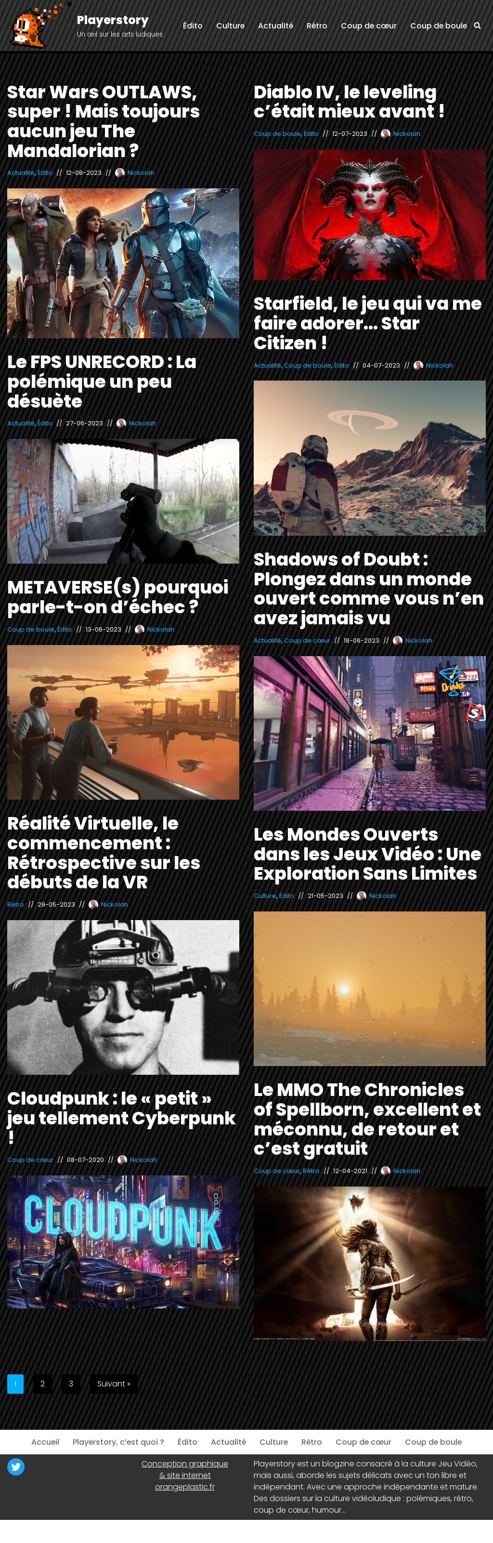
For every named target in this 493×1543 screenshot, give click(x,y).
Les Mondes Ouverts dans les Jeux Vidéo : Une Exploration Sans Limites (367, 854)
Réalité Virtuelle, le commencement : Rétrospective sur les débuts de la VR (103, 853)
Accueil (43, 1442)
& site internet (185, 1475)
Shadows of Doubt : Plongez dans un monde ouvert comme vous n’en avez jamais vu (369, 589)
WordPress (101, 1531)
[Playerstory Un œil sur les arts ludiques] (85, 26)
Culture (227, 25)
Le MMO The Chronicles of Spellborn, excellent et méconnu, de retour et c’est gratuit (367, 1119)
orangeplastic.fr (185, 1486)
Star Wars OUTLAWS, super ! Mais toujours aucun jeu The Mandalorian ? (103, 121)
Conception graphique (185, 1463)
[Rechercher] (477, 25)
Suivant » (113, 1383)
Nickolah (141, 172)
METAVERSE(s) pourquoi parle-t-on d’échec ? (117, 597)
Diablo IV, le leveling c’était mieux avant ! (349, 101)
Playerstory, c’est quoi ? (117, 1442)
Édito (190, 25)
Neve (16, 1531)
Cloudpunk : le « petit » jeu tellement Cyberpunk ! (121, 1118)
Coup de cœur (367, 25)
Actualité (273, 25)
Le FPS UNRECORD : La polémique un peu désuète (101, 381)
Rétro (315, 25)
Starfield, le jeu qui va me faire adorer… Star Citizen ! (368, 323)
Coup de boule (438, 25)
